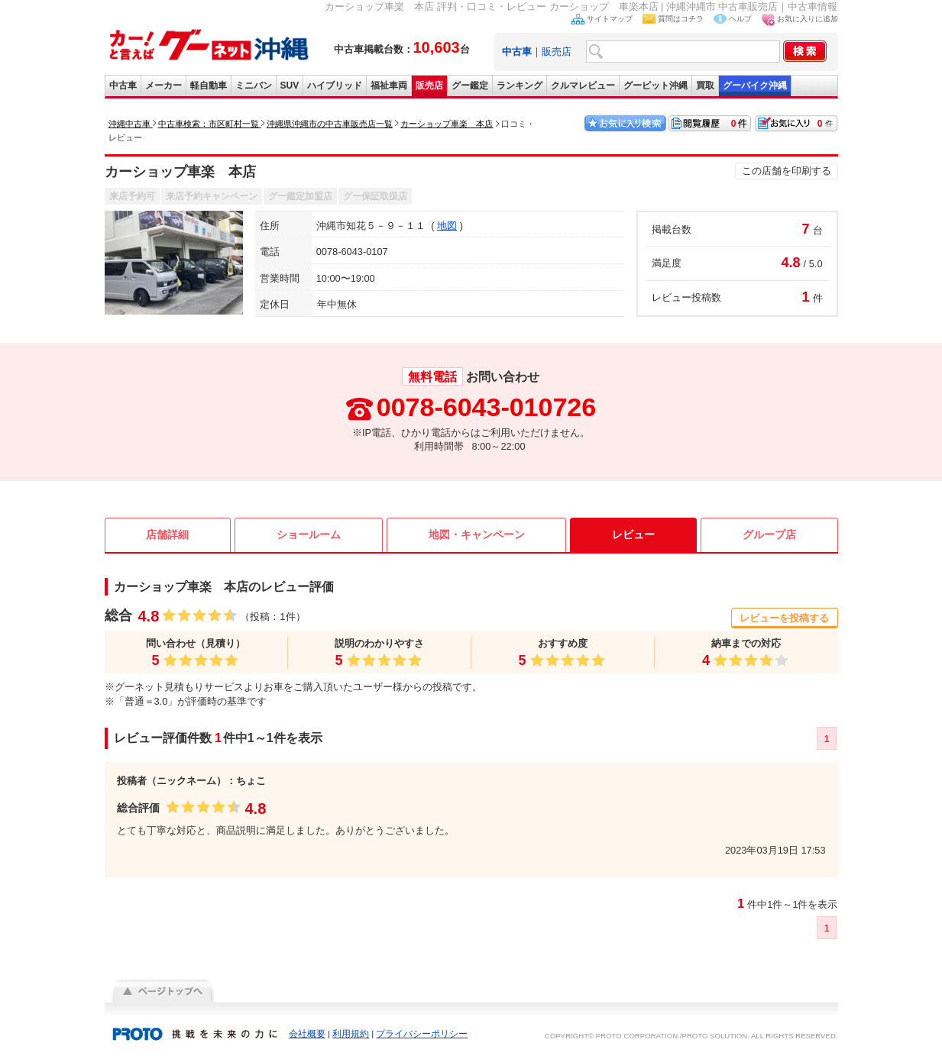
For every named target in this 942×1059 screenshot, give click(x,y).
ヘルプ (740, 19)
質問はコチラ (681, 19)
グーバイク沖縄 (755, 85)
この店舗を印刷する (786, 170)
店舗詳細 (167, 534)
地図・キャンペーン (477, 534)
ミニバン (253, 85)
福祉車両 (389, 85)
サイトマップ (610, 19)
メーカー (163, 85)
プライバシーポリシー (422, 1033)
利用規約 (350, 1033)
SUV (289, 85)
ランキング (519, 85)
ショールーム (309, 534)
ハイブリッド (334, 85)
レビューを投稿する (784, 618)
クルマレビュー (583, 85)
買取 (705, 85)
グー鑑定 (470, 85)
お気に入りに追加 (807, 19)
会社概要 (307, 1033)
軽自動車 (208, 85)
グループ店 (769, 534)
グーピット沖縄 (655, 85)
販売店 (556, 51)
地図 (447, 225)
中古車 (123, 85)
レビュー (633, 534)
